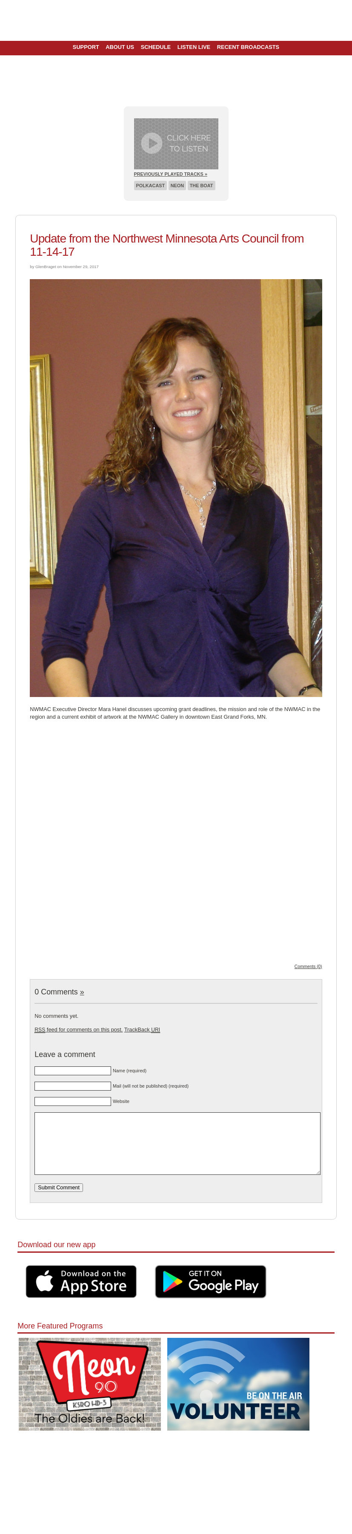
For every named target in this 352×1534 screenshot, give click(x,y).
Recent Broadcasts (248, 47)
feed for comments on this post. (78, 1029)
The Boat (201, 185)
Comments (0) (308, 966)
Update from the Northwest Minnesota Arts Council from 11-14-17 (166, 245)
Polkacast (150, 185)
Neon (177, 185)
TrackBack (142, 1029)
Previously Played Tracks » (170, 174)
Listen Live (194, 47)
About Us (120, 47)
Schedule (156, 47)
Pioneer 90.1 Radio (176, 20)
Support (86, 47)
